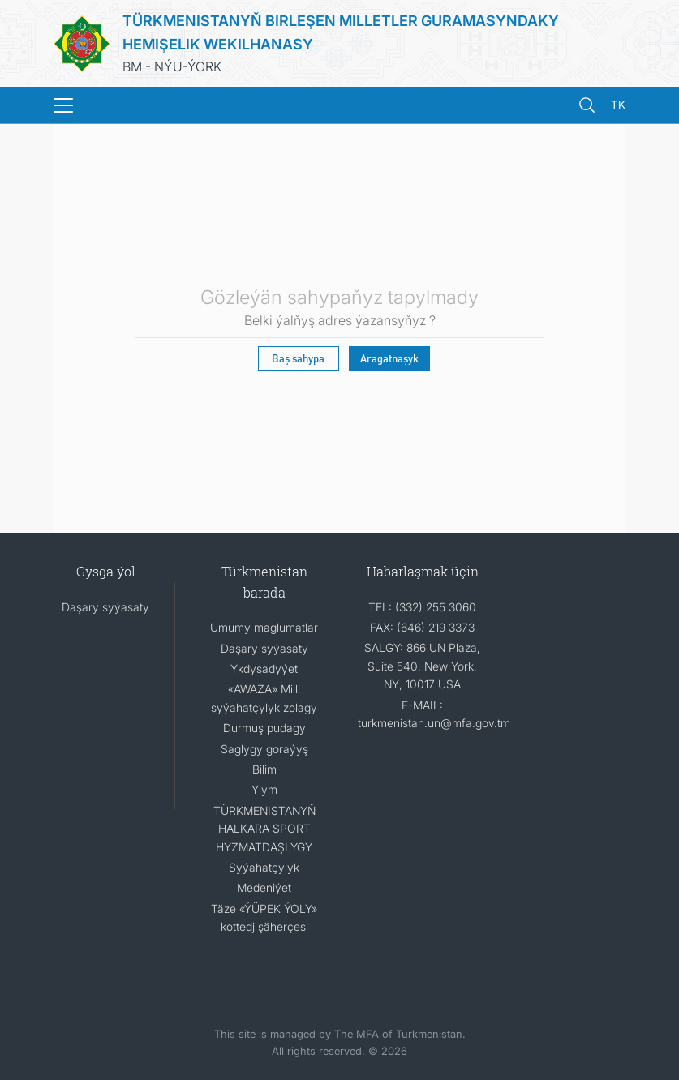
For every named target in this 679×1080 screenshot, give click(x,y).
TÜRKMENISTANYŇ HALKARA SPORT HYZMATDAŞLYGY (264, 829)
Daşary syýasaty (105, 607)
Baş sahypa (298, 358)
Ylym (264, 789)
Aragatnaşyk (389, 358)
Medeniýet (264, 887)
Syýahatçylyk (264, 867)
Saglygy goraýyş (264, 749)
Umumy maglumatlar (264, 627)
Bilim (264, 769)
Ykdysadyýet (264, 668)
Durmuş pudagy (264, 728)
